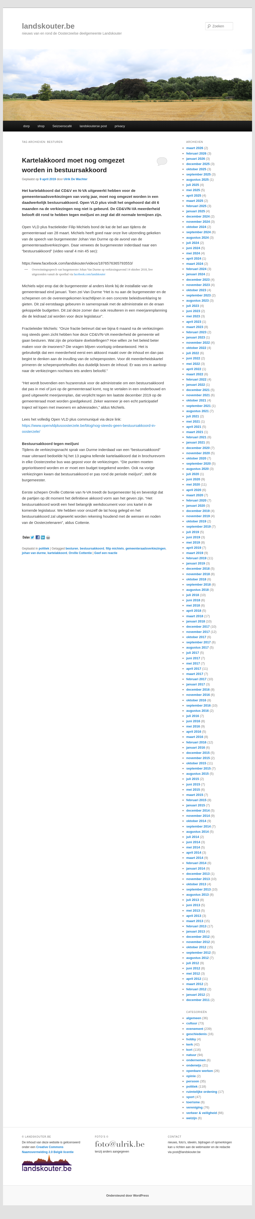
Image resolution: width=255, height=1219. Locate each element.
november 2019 (198, 516)
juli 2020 (192, 474)
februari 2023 (196, 332)
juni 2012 (193, 968)
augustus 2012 (197, 958)
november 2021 (198, 395)
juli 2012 (192, 963)
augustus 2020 (197, 469)
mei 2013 (193, 910)
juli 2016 (192, 716)
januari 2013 (195, 931)
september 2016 (198, 705)
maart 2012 (194, 984)
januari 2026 (195, 159)
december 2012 (198, 937)
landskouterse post (93, 126)
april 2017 (193, 668)
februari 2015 (196, 800)
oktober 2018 (196, 579)
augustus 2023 (197, 300)
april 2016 (193, 731)
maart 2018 (194, 616)
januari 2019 (195, 563)
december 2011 (198, 1000)
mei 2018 (193, 605)
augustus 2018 (197, 590)
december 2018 (198, 568)
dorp (26, 126)
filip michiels (115, 548)
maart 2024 (194, 264)
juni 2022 (193, 358)
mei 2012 (193, 973)
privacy (120, 126)
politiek (44, 548)
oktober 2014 (196, 821)
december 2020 (198, 448)
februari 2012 (196, 989)
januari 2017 (195, 684)
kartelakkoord (57, 553)
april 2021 (193, 427)
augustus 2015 (197, 774)
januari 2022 (195, 385)
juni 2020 (193, 479)
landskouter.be (48, 26)
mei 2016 (193, 726)
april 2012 (193, 979)
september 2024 (198, 232)
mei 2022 (193, 364)
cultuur (191, 1023)
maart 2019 (194, 553)
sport (190, 1097)
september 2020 (198, 463)
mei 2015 (193, 789)
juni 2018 (193, 600)
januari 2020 (195, 505)
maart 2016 (194, 737)
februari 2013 (196, 926)
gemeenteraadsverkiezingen (146, 548)
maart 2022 (194, 374)
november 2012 (198, 942)
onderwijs (193, 1065)
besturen (71, 548)
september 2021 (198, 406)
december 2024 (198, 216)
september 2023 (198, 295)
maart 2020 (194, 495)
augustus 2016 (197, 711)
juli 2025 (192, 185)
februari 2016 (196, 742)
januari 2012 (195, 995)
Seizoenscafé (62, 126)
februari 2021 (196, 437)
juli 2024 (192, 243)
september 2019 (198, 526)
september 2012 (198, 952)
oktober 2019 (196, 521)
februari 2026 (196, 153)
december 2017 (198, 626)
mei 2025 (193, 190)
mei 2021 (193, 421)
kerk (189, 1044)
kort (189, 1050)
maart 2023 (194, 327)
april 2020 (193, 490)
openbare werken (199, 1071)
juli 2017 (192, 653)
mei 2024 (193, 253)
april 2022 (193, 369)
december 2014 (198, 810)
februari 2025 (196, 206)
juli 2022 (192, 353)
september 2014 (198, 826)
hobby (191, 1039)
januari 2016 (195, 747)
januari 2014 (195, 868)
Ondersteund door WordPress (127, 1195)
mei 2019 (193, 542)
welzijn (191, 1118)
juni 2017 (193, 658)
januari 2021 (195, 442)
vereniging (194, 1107)
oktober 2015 (196, 763)
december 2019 (198, 511)
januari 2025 (195, 211)
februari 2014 (196, 863)
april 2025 (193, 195)
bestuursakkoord (92, 548)
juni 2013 (193, 905)
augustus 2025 (197, 179)
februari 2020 (196, 500)
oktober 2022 (196, 348)
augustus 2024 (197, 237)
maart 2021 (194, 432)
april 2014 (193, 852)
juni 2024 (193, 248)
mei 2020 (193, 484)
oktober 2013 (196, 884)
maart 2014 (194, 858)
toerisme (193, 1102)
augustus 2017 (197, 647)
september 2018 (198, 584)
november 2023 (198, 285)
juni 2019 (193, 537)
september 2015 (198, 768)
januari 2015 (195, 805)
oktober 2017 (196, 637)
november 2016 (198, 695)
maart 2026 (194, 148)
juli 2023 (192, 306)
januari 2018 (195, 621)
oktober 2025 (196, 169)
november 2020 (198, 453)
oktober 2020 (196, 458)
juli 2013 (192, 900)
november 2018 (198, 574)
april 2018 (193, 610)
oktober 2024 (196, 227)
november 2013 (198, 879)
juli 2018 (192, 595)
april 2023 (193, 322)
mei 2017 (193, 663)
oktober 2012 (196, 947)
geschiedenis (196, 1034)
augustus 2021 (197, 411)
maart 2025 (194, 201)
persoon (192, 1081)
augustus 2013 (197, 894)
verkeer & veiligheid (201, 1113)
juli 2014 (192, 837)
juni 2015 (193, 784)
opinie (191, 1076)
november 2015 (198, 758)
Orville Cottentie (80, 553)
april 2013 (193, 916)
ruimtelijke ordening (201, 1092)
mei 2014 (193, 847)
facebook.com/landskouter (89, 274)
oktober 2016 (196, 700)
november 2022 (198, 342)
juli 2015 (192, 779)
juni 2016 (193, 721)
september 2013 (198, 889)
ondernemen (196, 1060)
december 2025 (198, 164)
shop (41, 126)
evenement (194, 1029)
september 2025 (198, 174)
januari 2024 (195, 274)
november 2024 (198, 221)
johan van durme (34, 553)
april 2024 (193, 258)
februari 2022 (196, 379)
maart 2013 (194, 921)
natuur (191, 1055)
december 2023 (198, 279)
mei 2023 (193, 316)
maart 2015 (194, 795)
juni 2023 (193, 311)
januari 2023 (195, 337)
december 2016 (198, 689)
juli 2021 (192, 416)
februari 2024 (196, 269)
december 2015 (198, 753)
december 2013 (198, 874)
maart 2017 (194, 674)
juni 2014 (193, 842)
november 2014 (198, 816)
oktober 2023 (196, 290)
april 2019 (193, 548)
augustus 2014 (197, 831)
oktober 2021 (196, 400)
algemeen (193, 1018)
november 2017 (198, 632)
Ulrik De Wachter (75, 179)
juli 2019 (192, 532)
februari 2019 (196, 558)
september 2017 (198, 642)
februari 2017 (196, 679)
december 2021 (198, 390)
